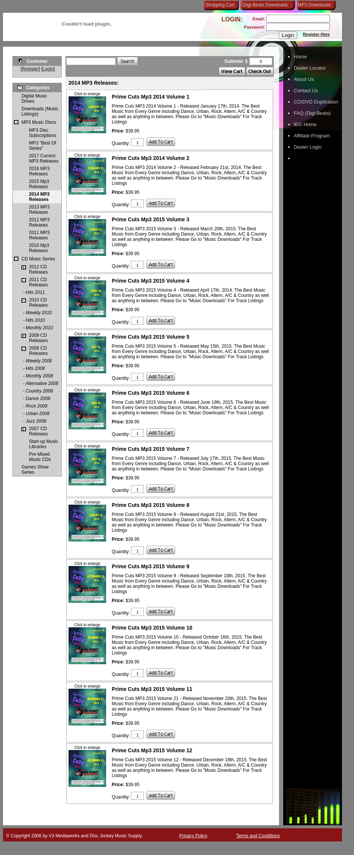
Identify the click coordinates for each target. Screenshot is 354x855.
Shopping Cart (220, 5)
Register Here (316, 34)
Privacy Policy (193, 835)
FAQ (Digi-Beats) (312, 113)
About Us (304, 79)
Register (30, 69)
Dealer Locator (310, 68)
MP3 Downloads (313, 5)
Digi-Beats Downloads (265, 5)
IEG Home (305, 124)
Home (300, 56)
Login (48, 69)
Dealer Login (308, 147)
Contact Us (306, 90)
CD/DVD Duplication (316, 102)
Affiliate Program (312, 135)
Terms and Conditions (258, 835)
